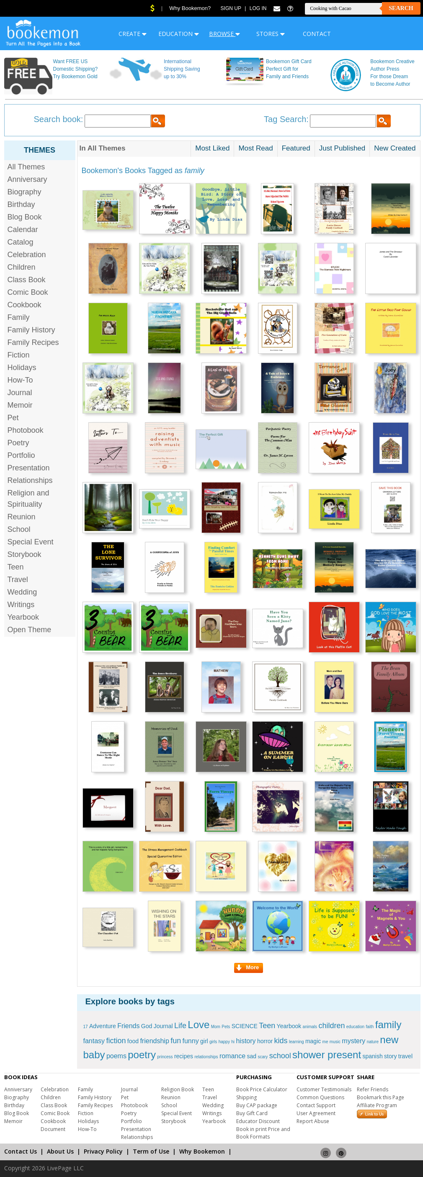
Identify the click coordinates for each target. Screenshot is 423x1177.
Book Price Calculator (261, 1089)
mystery (353, 1040)
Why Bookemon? (190, 8)
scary (263, 1056)
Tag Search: (286, 119)
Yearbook (23, 617)
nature (373, 1041)
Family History (31, 330)
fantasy (94, 1040)
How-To (20, 380)
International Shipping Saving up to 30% (182, 69)
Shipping (246, 1097)
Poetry (18, 443)
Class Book (27, 280)
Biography (24, 192)
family (388, 1024)
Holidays (22, 367)
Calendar (23, 229)
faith (370, 1026)
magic (313, 1041)
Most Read (255, 148)
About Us (60, 1151)
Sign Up (231, 8)
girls (213, 1041)
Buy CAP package (256, 1105)
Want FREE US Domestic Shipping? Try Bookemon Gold (75, 69)
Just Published (342, 148)
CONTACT (317, 34)
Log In (258, 8)
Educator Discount (258, 1121)
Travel (18, 579)
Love (198, 1024)
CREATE (133, 34)
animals (310, 1026)
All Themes (26, 167)
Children (22, 267)
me (325, 1041)
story (390, 1056)
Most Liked (212, 148)
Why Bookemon (202, 1151)
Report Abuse (313, 1121)
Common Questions (320, 1097)
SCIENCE (245, 1026)
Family (19, 317)
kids (281, 1041)
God (146, 1026)
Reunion (22, 517)
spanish (372, 1056)
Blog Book (25, 217)
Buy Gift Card (252, 1113)
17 (85, 1026)
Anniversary (27, 179)
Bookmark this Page (380, 1097)
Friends (128, 1025)
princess (165, 1056)
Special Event (31, 542)
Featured (296, 148)
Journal (20, 392)
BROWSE (224, 34)
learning (296, 1041)
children (331, 1025)
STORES (270, 34)
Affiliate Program (377, 1105)
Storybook (24, 554)
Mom (215, 1026)
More (247, 967)
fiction (116, 1041)
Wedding (22, 592)
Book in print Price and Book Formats (263, 1133)
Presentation (29, 468)
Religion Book (177, 1089)
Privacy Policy (103, 1151)
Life (180, 1025)
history (245, 1040)
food (133, 1041)
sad (251, 1056)
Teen (16, 567)
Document (53, 1129)
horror (265, 1041)
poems (116, 1056)
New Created (394, 148)
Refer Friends (372, 1089)
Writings (21, 604)
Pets (226, 1026)
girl (204, 1041)
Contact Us (20, 1151)
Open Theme (30, 630)
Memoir (20, 405)
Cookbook (24, 305)
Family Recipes (33, 342)
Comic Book (28, 292)
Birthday (21, 204)
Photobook (26, 430)
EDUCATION (178, 34)
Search (401, 8)
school (280, 1056)
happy (224, 1041)
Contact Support (316, 1105)
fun (175, 1041)
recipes (183, 1056)
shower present (326, 1054)
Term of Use (151, 1151)
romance (232, 1056)
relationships (206, 1056)
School (19, 529)
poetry (142, 1054)
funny (191, 1040)
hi (233, 1041)
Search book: (58, 119)
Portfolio (21, 455)
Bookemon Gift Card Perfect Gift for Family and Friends (289, 69)
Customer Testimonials (324, 1089)
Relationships (30, 480)
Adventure (102, 1026)
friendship (154, 1040)
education (355, 1026)
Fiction (19, 355)
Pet (13, 418)
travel (405, 1056)
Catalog (21, 242)
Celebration (27, 254)
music (335, 1041)
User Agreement (316, 1113)
